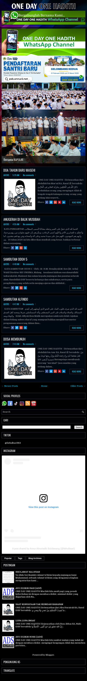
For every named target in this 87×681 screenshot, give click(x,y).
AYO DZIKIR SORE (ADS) (29, 637)
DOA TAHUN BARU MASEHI (19, 170)
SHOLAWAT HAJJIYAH (27, 572)
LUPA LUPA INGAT (25, 620)
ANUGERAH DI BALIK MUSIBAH (21, 219)
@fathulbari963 (13, 443)
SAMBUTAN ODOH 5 (15, 259)
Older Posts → (77, 386)
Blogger (50, 655)
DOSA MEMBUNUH (14, 339)
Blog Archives (35, 558)
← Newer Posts (10, 386)
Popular (8, 558)
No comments (28, 175)
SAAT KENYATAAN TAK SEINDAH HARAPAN (39, 604)
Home (44, 386)
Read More (76, 202)
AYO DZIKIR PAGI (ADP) (28, 588)
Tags (20, 558)
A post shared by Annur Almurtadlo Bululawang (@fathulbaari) (43, 548)
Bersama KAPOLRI (13, 159)
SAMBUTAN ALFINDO (15, 299)
